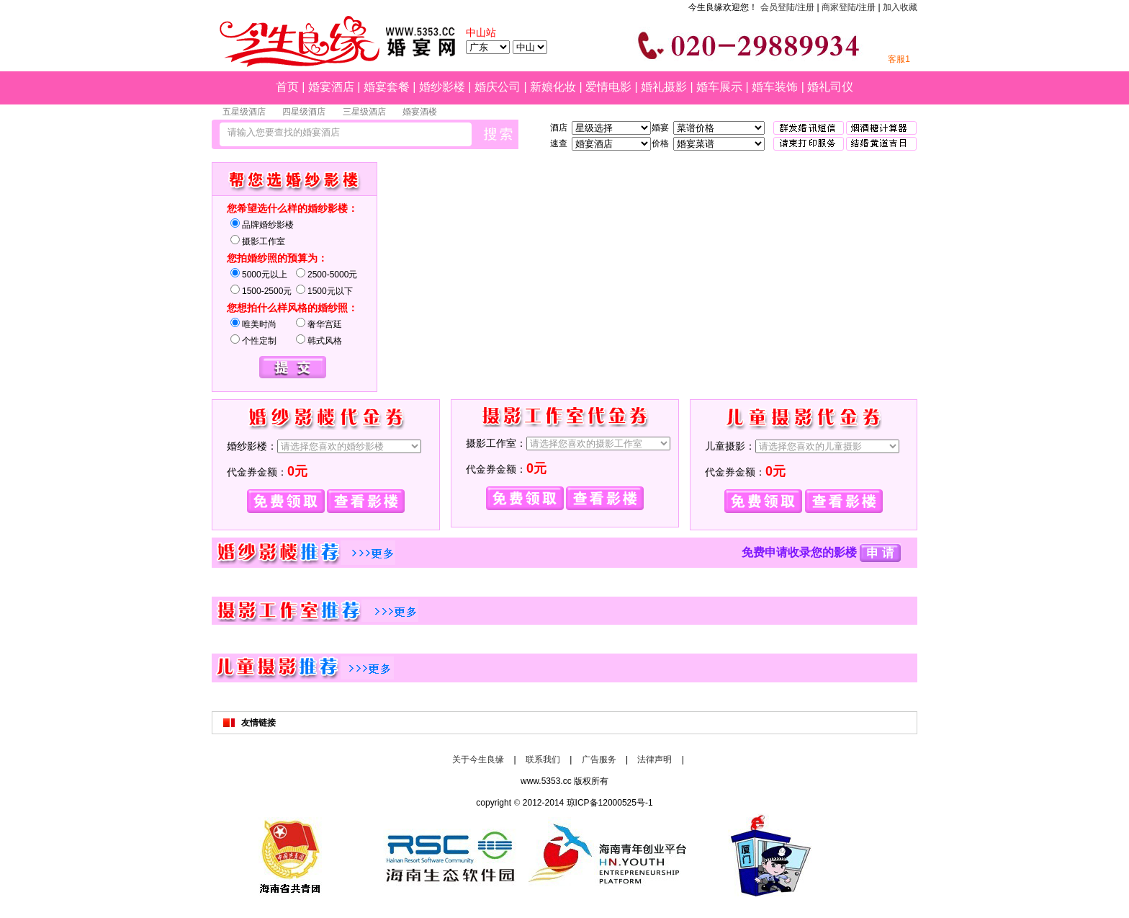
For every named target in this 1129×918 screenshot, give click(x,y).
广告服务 (599, 759)
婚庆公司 (497, 87)
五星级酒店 (244, 112)
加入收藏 (900, 7)
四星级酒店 (303, 112)
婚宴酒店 (331, 87)
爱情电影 (608, 87)
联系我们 (543, 759)
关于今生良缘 (478, 759)
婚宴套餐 (387, 87)
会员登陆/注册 (787, 7)
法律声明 (654, 759)
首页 (287, 87)
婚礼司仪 (830, 87)
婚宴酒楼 (419, 112)
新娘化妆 (553, 87)
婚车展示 (719, 87)
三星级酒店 (364, 112)
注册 (867, 7)
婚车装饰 (775, 87)
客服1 (899, 59)
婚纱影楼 (442, 87)
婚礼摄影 (664, 87)
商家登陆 (839, 7)
